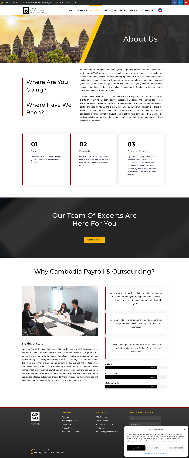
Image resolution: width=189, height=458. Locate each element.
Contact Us (148, 10)
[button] (184, 429)
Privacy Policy (161, 453)
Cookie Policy (150, 453)
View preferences (176, 448)
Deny (156, 448)
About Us (95, 10)
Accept (136, 448)
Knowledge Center (114, 10)
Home (71, 10)
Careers (133, 10)
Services (82, 10)
